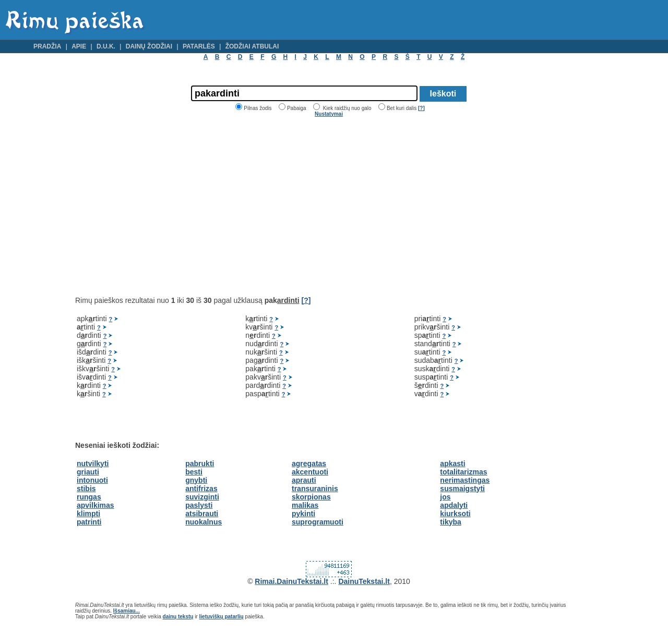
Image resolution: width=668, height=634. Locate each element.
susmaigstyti (462, 488)
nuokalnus (203, 522)
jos (445, 497)
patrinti (89, 522)
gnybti (196, 480)
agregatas (309, 463)
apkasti (452, 463)
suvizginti (202, 497)
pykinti (303, 513)
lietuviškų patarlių (221, 616)
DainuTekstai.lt (364, 581)
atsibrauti (201, 513)
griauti (88, 472)
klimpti (88, 513)
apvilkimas (95, 505)
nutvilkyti (93, 463)
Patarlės (199, 46)
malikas (305, 505)
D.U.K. (106, 46)
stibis (86, 488)
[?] (421, 108)
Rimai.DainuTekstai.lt (291, 581)
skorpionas (311, 497)
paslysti (198, 505)
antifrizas (201, 488)
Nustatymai (329, 114)
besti (193, 472)
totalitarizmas (463, 472)
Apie (78, 46)
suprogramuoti (317, 522)
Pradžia (47, 46)
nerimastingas (465, 480)
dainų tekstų (178, 616)
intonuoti (92, 480)
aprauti (304, 480)
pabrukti (199, 463)
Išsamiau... (126, 611)
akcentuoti (310, 472)
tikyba (450, 522)
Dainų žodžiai (149, 46)
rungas (89, 497)
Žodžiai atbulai (252, 46)
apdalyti (454, 505)
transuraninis (315, 488)
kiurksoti (455, 513)
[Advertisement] (162, 206)
